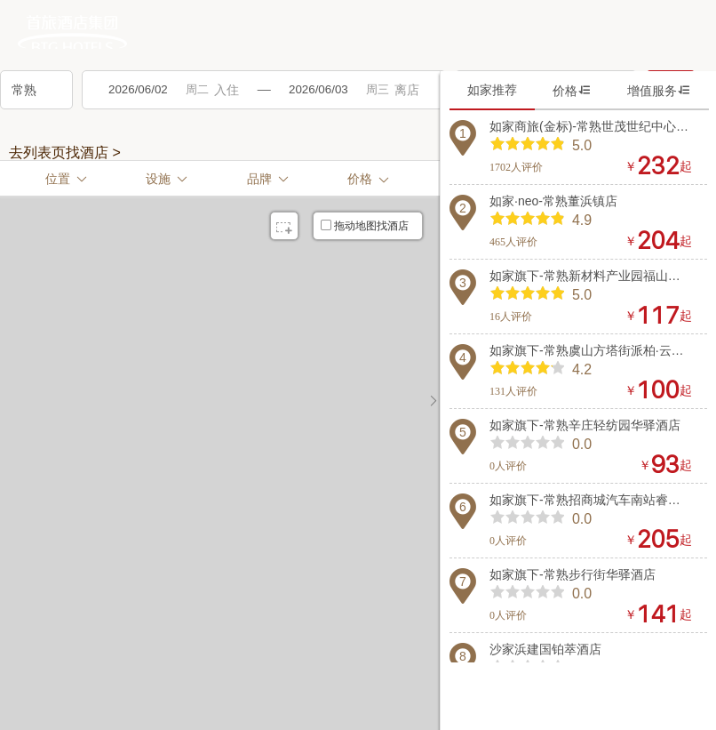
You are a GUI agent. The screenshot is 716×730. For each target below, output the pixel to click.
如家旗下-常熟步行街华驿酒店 (572, 574)
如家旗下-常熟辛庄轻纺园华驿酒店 (584, 425)
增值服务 (659, 90)
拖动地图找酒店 (365, 226)
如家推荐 (492, 90)
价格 (572, 90)
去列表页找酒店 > (65, 153)
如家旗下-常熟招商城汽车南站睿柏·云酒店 (590, 499)
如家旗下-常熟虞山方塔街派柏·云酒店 (590, 350)
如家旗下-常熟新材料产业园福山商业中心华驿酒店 (590, 275)
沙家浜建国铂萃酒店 (545, 649)
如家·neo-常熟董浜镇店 (553, 201)
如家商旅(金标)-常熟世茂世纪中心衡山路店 (590, 126)
